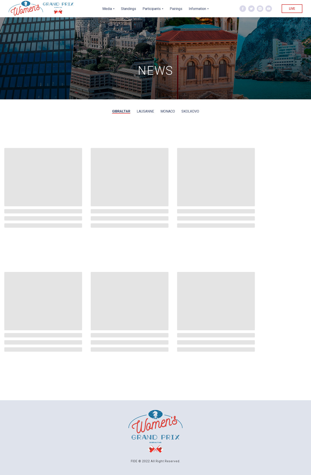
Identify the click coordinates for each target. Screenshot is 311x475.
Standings (128, 9)
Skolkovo (190, 111)
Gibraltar (121, 111)
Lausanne (145, 111)
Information (197, 9)
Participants (152, 9)
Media (107, 9)
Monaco (167, 111)
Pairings (176, 9)
